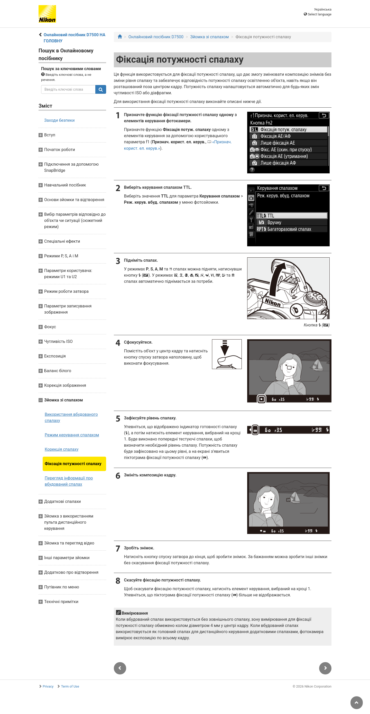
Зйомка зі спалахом (209, 36)
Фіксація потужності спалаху (73, 463)
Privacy (48, 686)
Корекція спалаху (61, 449)
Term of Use (70, 686)
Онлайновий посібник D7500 (155, 36)
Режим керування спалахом (72, 435)
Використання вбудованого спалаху (71, 417)
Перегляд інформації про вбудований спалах (69, 481)
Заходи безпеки (59, 120)
